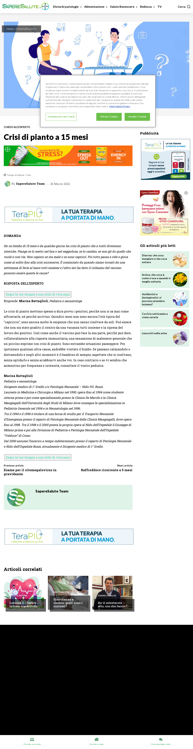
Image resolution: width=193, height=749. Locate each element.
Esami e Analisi (107, 595)
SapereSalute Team (30, 183)
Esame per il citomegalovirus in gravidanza (30, 472)
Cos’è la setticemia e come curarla (155, 315)
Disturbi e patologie (67, 592)
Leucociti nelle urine (154, 333)
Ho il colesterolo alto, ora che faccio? (112, 604)
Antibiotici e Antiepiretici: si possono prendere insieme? (153, 299)
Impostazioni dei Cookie (61, 116)
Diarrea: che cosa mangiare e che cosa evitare (154, 259)
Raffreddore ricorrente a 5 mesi (106, 470)
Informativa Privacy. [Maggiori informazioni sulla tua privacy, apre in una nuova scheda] (119, 106)
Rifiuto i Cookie (108, 116)
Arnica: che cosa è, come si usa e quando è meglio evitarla (156, 278)
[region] (98, 101)
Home (10, 28)
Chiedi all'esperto (26, 28)
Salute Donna (18, 595)
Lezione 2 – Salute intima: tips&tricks (23, 604)
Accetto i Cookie (137, 116)
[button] (184, 6)
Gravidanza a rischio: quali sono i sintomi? (68, 602)
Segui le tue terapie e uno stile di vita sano (38, 294)
